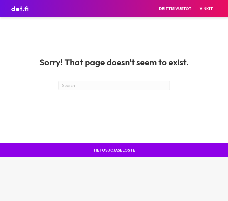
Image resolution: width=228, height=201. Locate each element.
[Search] (114, 85)
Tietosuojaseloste (114, 150)
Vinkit (206, 8)
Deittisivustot (175, 8)
